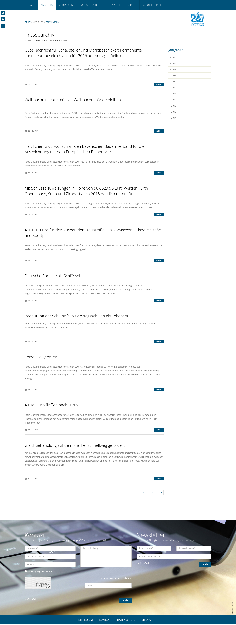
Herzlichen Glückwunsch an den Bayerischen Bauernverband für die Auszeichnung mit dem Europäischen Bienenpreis (84, 149)
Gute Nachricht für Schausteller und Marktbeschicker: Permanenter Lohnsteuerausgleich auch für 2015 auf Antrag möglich (84, 52)
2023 (173, 63)
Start (31, 4)
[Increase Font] (3, 26)
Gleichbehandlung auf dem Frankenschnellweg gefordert (75, 445)
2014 (173, 118)
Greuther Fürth (152, 4)
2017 (173, 99)
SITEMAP (147, 620)
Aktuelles (47, 4)
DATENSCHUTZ (126, 620)
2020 (173, 81)
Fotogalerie (114, 4)
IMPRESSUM (85, 620)
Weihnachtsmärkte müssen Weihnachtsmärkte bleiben (73, 100)
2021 (173, 75)
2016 (173, 105)
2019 (173, 87)
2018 (173, 93)
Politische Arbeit (90, 4)
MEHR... (158, 84)
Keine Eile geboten (41, 357)
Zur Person (66, 4)
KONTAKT (105, 620)
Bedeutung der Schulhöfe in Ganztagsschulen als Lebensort (77, 316)
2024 (173, 57)
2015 (173, 111)
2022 (173, 69)
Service (132, 4)
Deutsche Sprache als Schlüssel (52, 276)
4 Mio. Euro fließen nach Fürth (51, 405)
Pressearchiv (52, 22)
